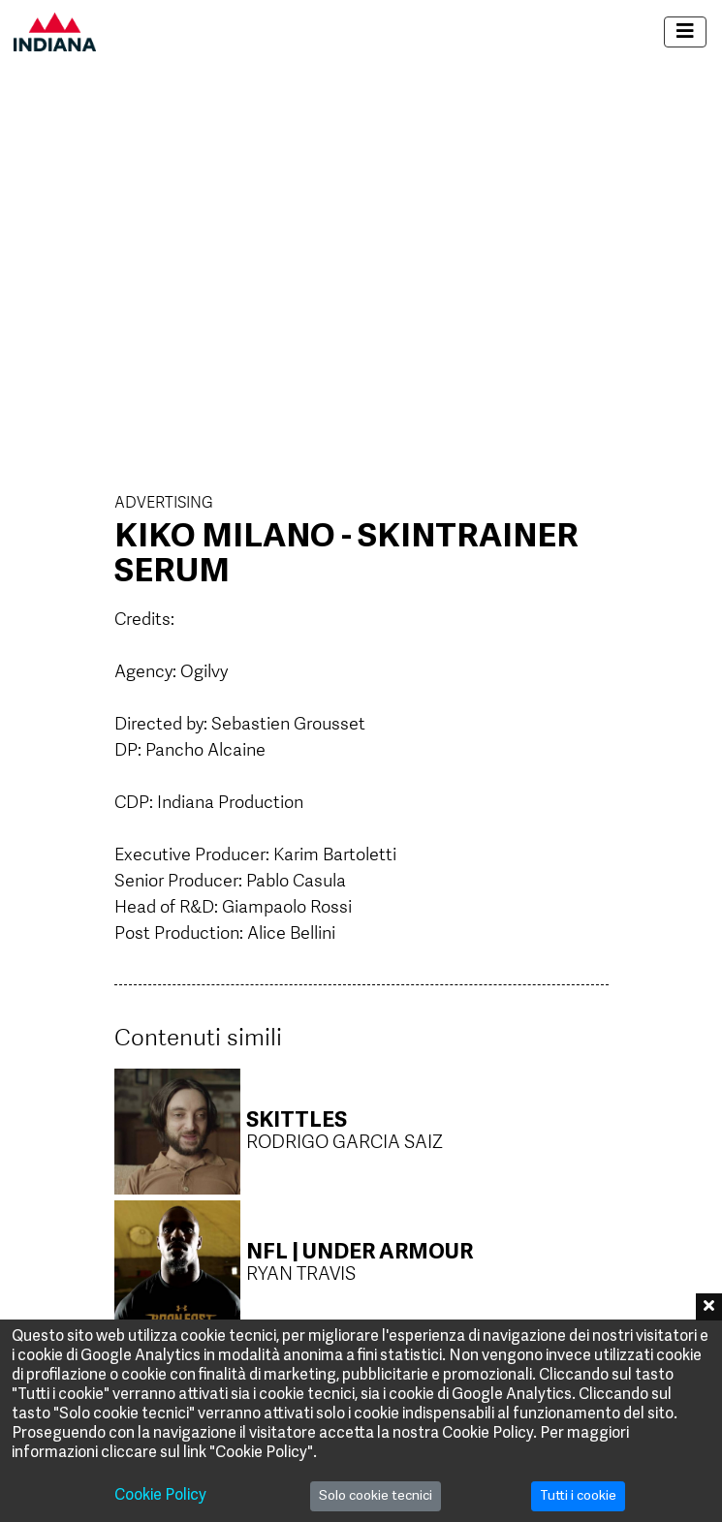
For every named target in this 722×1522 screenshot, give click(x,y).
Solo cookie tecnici (375, 1496)
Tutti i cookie (578, 1496)
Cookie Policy (160, 1496)
